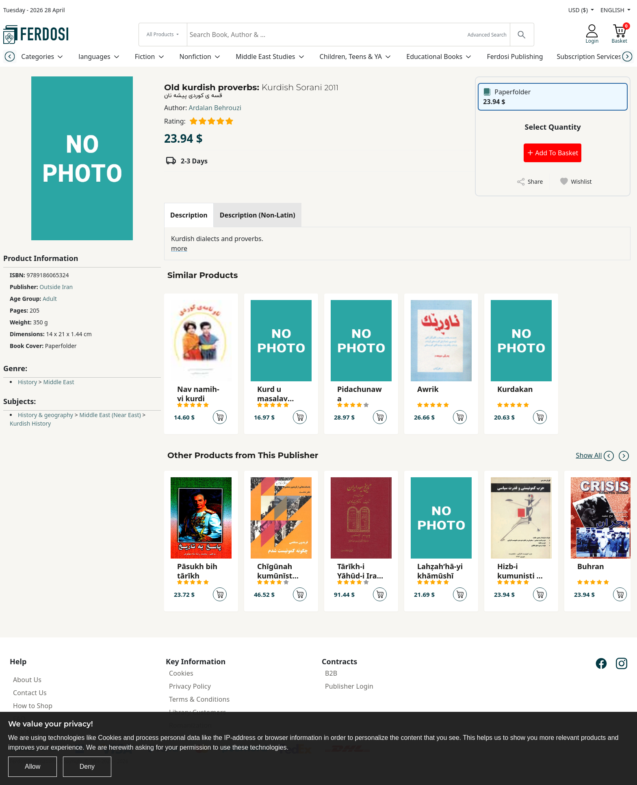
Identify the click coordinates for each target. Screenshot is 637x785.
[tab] (189, 215)
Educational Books (434, 56)
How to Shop (32, 705)
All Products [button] (161, 34)
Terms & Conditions (199, 699)
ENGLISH (613, 10)
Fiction (145, 56)
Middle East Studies (265, 56)
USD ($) (578, 10)
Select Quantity (553, 127)
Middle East (58, 382)
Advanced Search (487, 34)
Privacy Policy (190, 686)
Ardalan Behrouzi (215, 107)
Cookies (181, 673)
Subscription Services (589, 56)
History (27, 382)
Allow (32, 766)
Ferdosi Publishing (515, 56)
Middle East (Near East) (110, 415)
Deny (87, 766)
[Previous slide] (9, 56)
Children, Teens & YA (351, 56)
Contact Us (30, 692)
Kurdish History (30, 423)
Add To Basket (552, 152)
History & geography (45, 415)
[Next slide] (627, 56)
